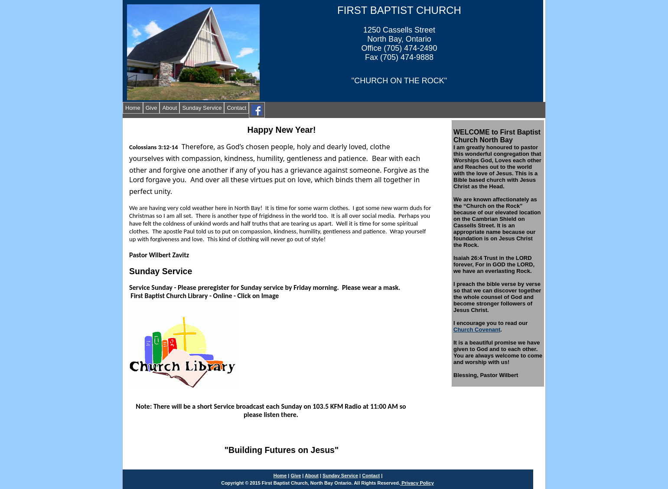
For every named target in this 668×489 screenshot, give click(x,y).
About (169, 108)
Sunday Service (202, 108)
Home (132, 108)
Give (151, 108)
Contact (236, 108)
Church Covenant (476, 329)
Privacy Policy (417, 483)
